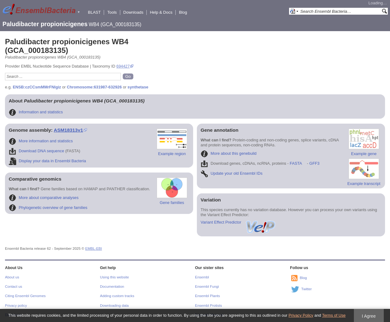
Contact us (13, 286)
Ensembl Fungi (207, 286)
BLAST (94, 12)
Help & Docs (161, 12)
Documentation (112, 286)
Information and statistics (36, 112)
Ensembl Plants (207, 296)
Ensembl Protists (208, 305)
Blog (183, 12)
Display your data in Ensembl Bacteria (47, 161)
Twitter (306, 289)
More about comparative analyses (43, 197)
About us (12, 277)
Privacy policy (16, 305)
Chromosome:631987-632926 (94, 87)
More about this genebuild (228, 153)
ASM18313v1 (68, 130)
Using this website (114, 277)
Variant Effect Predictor (238, 222)
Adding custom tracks (117, 296)
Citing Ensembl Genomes (25, 296)
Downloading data (114, 305)
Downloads (133, 12)
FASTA (296, 163)
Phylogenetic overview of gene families (48, 207)
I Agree (369, 316)
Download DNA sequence (36, 151)
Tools (112, 12)
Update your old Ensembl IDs (231, 173)
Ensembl (202, 277)
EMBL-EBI (93, 248)
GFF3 (314, 163)
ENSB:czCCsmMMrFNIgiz (37, 87)
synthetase (137, 87)
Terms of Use (333, 315)
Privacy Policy (300, 315)
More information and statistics (41, 141)
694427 (123, 66)
